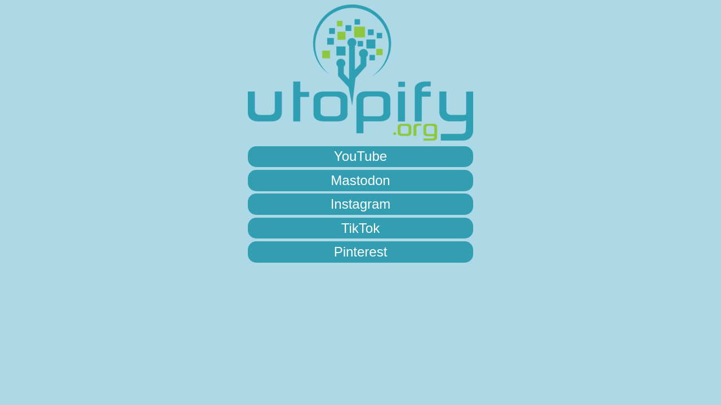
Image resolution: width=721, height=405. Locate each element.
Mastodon (360, 180)
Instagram (361, 204)
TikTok (360, 228)
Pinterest (361, 251)
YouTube (360, 156)
